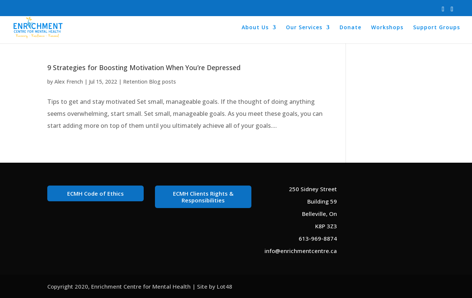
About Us (255, 28)
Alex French (68, 81)
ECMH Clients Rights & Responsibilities (203, 197)
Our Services (304, 28)
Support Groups (436, 28)
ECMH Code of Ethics (95, 193)
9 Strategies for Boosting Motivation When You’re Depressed (144, 67)
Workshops (387, 28)
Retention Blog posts (149, 81)
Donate (350, 28)
